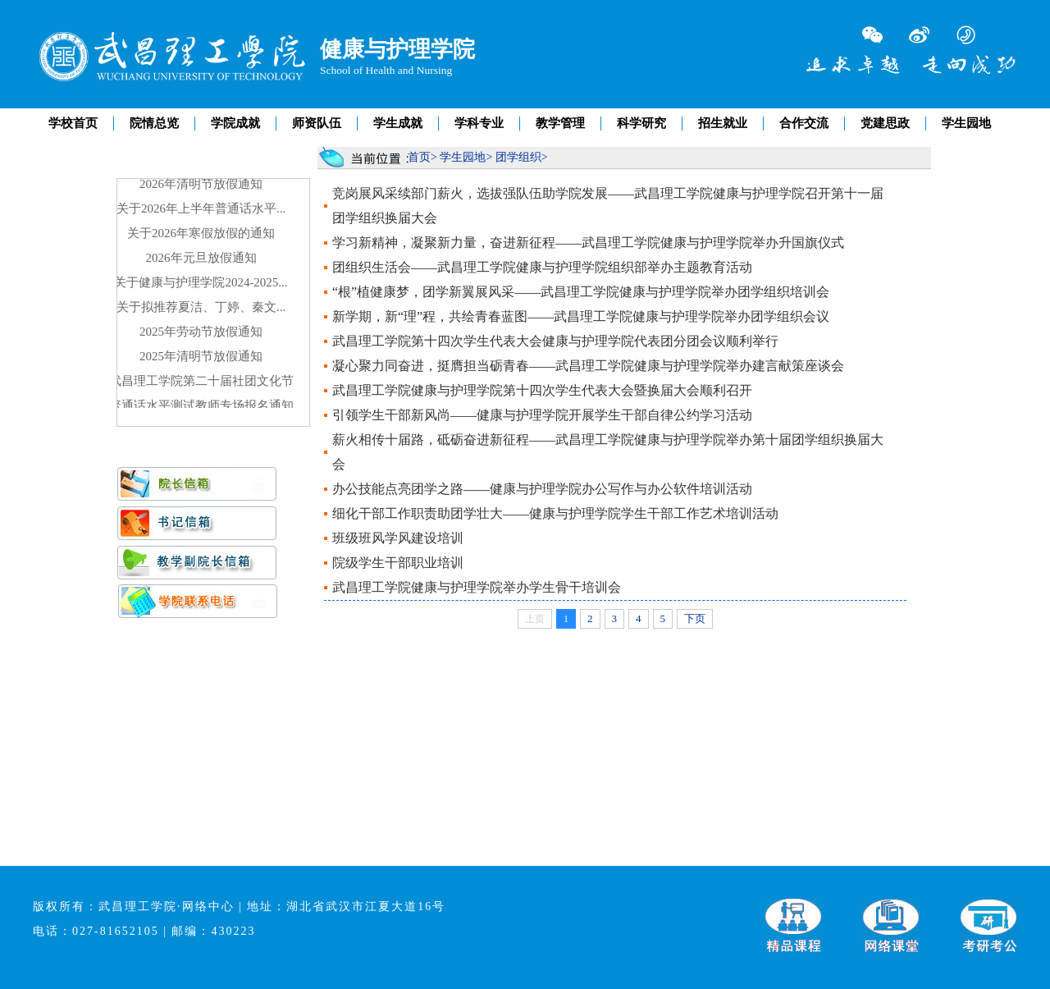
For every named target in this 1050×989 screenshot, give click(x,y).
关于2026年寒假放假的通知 (201, 233)
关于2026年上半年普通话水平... (200, 209)
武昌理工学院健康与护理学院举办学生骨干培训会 (476, 587)
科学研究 (641, 123)
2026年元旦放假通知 (201, 258)
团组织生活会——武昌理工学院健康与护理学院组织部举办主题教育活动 (542, 267)
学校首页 (73, 123)
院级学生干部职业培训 (397, 563)
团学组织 (518, 157)
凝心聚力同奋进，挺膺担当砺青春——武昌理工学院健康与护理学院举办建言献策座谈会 (588, 366)
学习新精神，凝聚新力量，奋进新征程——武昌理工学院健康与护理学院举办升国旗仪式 (588, 243)
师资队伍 (316, 123)
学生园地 (966, 123)
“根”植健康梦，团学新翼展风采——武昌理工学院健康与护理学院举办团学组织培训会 (580, 292)
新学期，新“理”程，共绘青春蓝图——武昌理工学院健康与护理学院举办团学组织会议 (580, 316)
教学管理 (560, 123)
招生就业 (722, 123)
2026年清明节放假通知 (200, 184)
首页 (419, 157)
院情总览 (154, 123)
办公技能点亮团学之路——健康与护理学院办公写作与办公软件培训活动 (542, 489)
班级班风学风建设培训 (397, 538)
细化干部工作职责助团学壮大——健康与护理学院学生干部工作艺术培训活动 (555, 513)
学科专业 (479, 123)
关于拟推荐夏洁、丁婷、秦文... (200, 307)
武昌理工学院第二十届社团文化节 (201, 381)
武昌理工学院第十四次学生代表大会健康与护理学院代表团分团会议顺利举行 (555, 341)
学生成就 (397, 123)
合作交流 (804, 123)
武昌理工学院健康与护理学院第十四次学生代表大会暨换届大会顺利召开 (542, 390)
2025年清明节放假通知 (200, 357)
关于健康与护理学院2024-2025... (200, 283)
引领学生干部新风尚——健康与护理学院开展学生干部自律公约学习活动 (542, 415)
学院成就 (235, 123)
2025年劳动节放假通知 (200, 332)
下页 (694, 618)
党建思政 (885, 123)
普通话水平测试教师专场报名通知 (201, 406)
